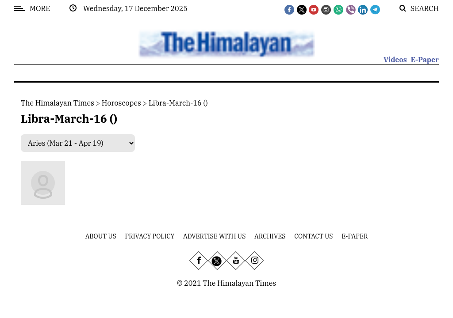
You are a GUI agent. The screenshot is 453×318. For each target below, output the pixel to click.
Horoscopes (121, 102)
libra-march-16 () (178, 102)
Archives (269, 236)
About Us (100, 236)
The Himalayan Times (57, 102)
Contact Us (313, 236)
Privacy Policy (150, 236)
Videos (395, 59)
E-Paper (425, 59)
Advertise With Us (214, 236)
